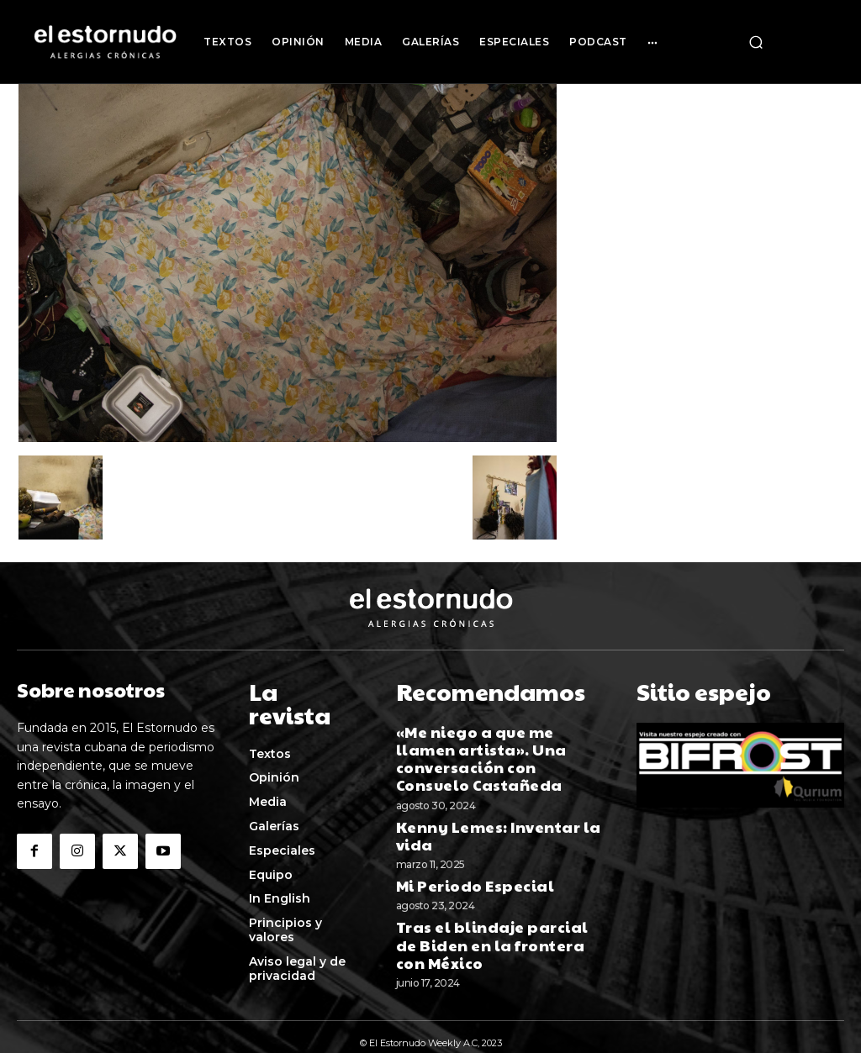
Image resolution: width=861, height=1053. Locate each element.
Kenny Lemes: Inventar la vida (496, 791)
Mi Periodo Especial (461, 830)
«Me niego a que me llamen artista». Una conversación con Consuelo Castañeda (498, 739)
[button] (756, 42)
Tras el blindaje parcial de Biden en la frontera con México (483, 883)
